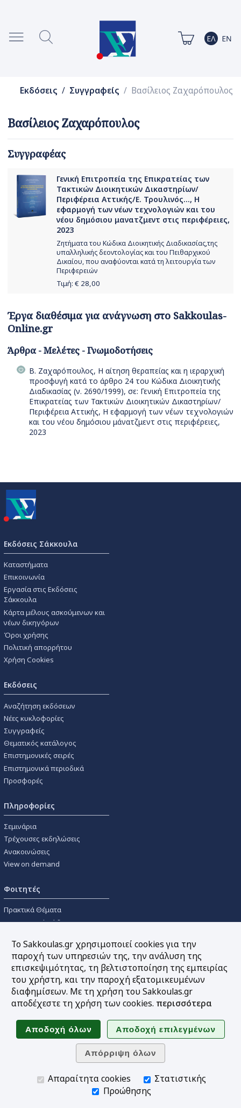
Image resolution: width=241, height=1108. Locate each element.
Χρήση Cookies (29, 659)
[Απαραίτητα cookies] (40, 1079)
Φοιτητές (22, 889)
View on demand (32, 864)
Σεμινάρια (20, 826)
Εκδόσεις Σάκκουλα (41, 544)
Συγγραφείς (94, 90)
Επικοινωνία (24, 577)
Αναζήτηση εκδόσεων (39, 706)
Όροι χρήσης (26, 635)
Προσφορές (23, 780)
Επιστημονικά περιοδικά (44, 768)
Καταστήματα (26, 564)
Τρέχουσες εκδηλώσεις (42, 838)
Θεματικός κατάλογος (40, 743)
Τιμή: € (78, 283)
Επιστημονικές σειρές (39, 755)
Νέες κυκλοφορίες (34, 718)
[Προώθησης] (95, 1091)
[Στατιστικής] (147, 1079)
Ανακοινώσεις (27, 851)
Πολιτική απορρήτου (38, 647)
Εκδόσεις (39, 90)
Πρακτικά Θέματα (32, 909)
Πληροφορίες (29, 805)
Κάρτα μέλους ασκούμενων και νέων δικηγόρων (54, 617)
